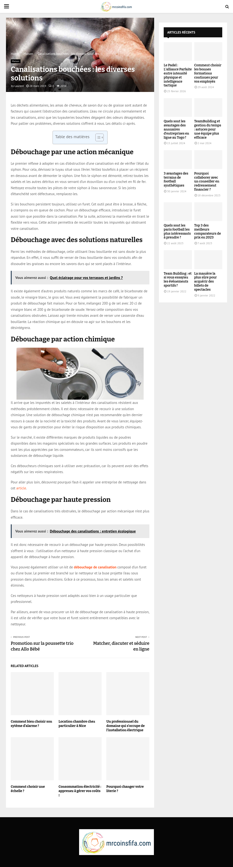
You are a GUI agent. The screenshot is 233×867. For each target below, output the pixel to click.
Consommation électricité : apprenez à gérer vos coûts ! (80, 791)
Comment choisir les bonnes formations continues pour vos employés (208, 73)
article (21, 488)
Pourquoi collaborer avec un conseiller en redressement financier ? (206, 181)
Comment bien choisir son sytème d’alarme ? (31, 724)
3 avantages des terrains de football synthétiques (176, 179)
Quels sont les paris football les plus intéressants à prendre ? (177, 231)
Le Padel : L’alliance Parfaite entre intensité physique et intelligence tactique (178, 75)
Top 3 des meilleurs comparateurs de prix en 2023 (207, 231)
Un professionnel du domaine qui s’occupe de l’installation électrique (125, 726)
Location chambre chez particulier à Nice (77, 724)
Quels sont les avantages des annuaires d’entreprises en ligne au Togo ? (176, 129)
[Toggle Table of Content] (97, 137)
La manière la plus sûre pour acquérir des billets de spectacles (205, 282)
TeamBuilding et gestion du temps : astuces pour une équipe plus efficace (207, 129)
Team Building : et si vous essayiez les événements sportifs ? (178, 280)
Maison (15, 61)
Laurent (19, 86)
